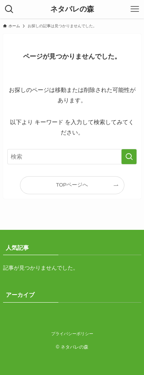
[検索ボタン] (9, 9)
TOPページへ (72, 185)
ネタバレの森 (72, 9)
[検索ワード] (72, 156)
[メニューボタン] (135, 9)
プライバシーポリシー (72, 333)
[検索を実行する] (129, 156)
